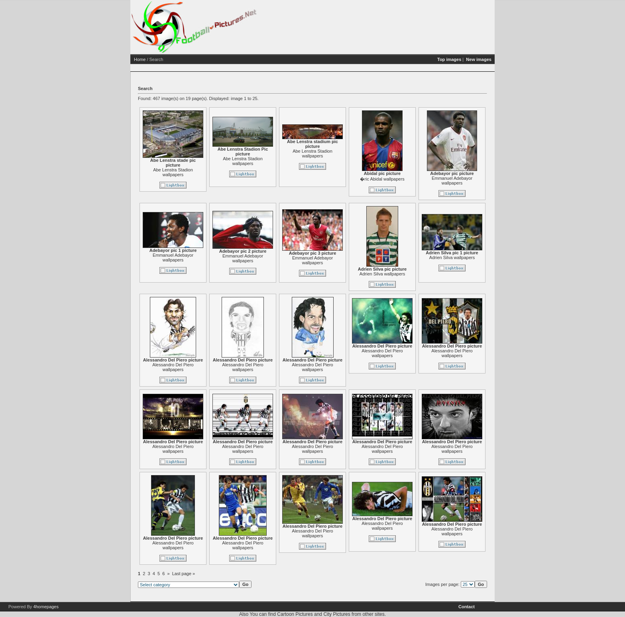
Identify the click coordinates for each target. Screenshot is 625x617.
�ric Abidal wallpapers (382, 179)
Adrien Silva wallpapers (382, 273)
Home (139, 59)
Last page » (183, 573)
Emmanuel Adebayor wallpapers (452, 180)
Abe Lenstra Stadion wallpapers (173, 172)
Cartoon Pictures (294, 614)
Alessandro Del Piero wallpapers (172, 367)
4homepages (46, 606)
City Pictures (336, 614)
